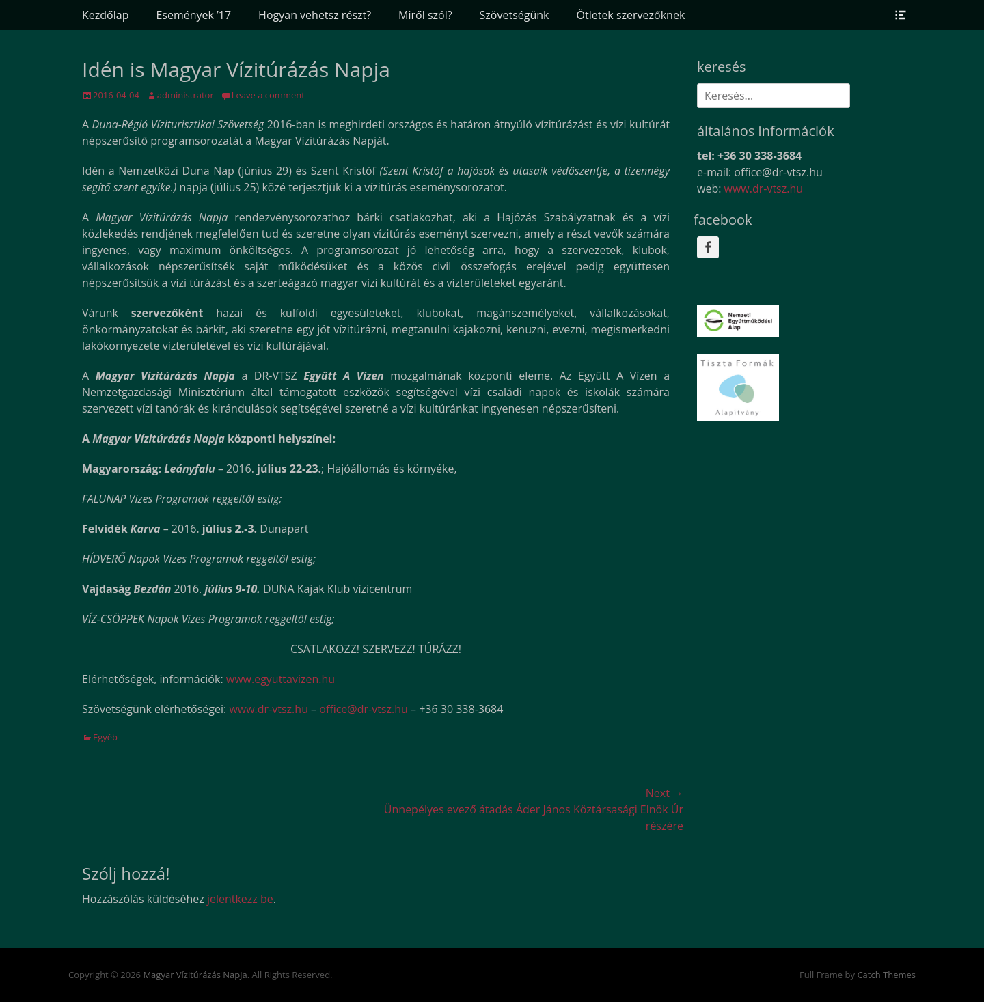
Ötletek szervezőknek (631, 15)
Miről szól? (425, 15)
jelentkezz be (240, 898)
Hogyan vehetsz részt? (314, 15)
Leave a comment (268, 95)
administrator (185, 95)
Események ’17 (193, 15)
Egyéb (105, 737)
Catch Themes (886, 975)
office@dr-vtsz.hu (363, 708)
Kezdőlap (105, 15)
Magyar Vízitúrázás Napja (195, 975)
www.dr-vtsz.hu (268, 708)
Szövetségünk (514, 15)
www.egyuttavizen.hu (280, 678)
